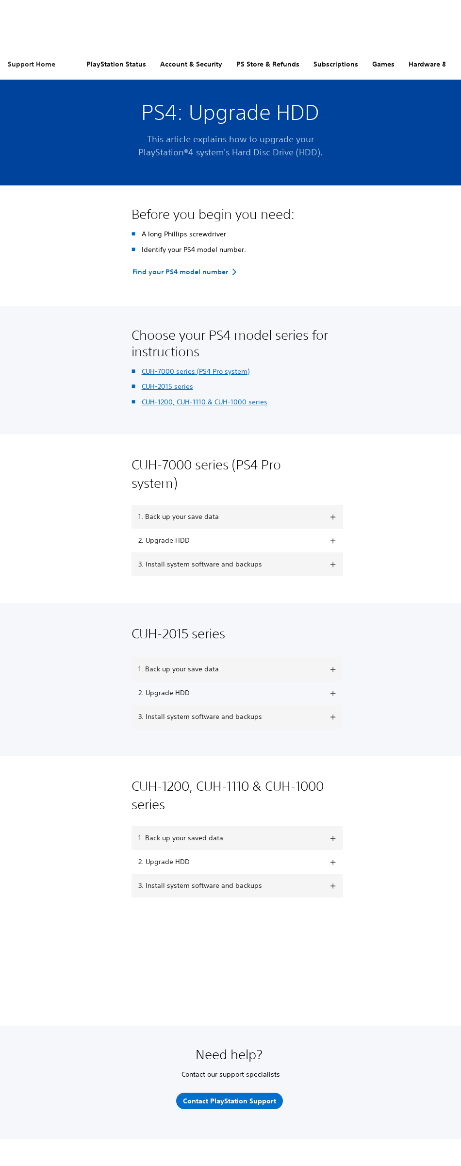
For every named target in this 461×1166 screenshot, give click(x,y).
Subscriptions (335, 64)
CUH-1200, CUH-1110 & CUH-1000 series (204, 402)
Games (383, 64)
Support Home (31, 64)
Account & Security (191, 64)
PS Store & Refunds (267, 64)
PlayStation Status (116, 64)
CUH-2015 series (167, 386)
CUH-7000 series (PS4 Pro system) (195, 371)
